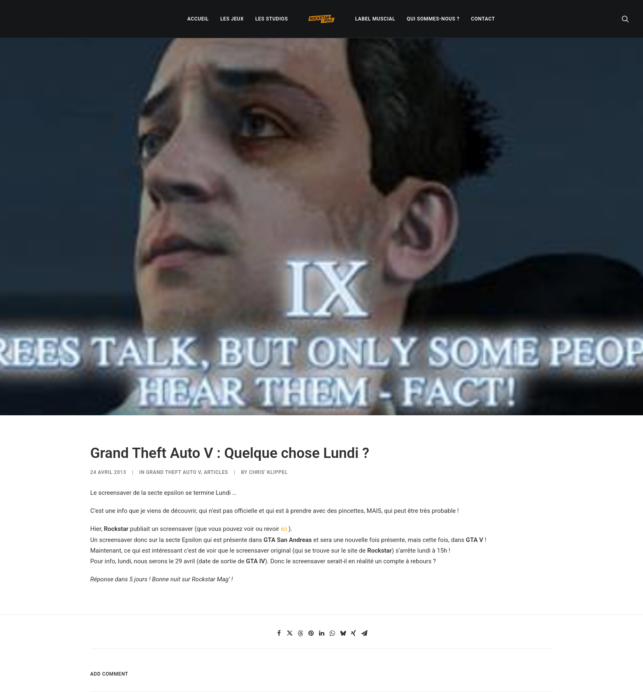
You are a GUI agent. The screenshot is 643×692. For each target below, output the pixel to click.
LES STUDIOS (271, 19)
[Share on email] (364, 582)
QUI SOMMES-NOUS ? (433, 19)
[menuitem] (198, 19)
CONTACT (483, 19)
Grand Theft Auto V (173, 421)
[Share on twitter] (289, 582)
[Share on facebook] (279, 582)
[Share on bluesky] (343, 582)
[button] (625, 19)
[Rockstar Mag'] (321, 19)
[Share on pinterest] (311, 582)
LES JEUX (232, 19)
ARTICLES (216, 421)
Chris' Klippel (268, 421)
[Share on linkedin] (321, 582)
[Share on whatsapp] (332, 582)
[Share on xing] (353, 582)
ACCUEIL (198, 19)
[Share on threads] (300, 582)
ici (284, 478)
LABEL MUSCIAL (375, 19)
